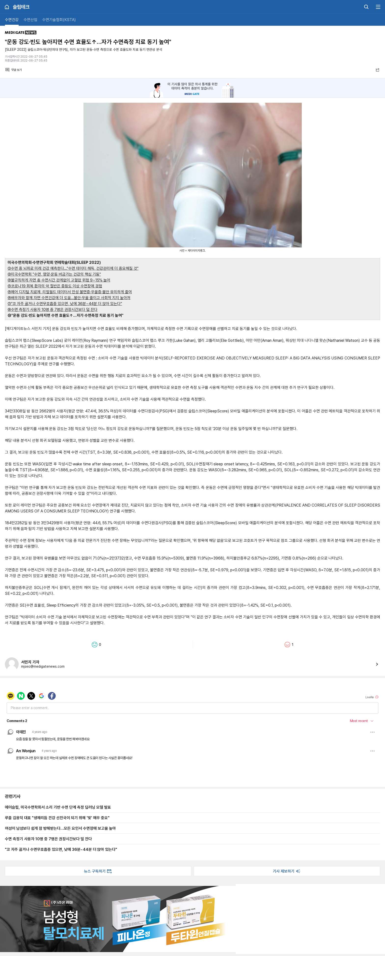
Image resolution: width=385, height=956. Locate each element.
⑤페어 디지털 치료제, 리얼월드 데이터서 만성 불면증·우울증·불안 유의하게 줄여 (70, 292)
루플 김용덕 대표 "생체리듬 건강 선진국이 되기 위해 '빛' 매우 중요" (57, 818)
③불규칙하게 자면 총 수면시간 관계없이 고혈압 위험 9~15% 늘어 (59, 280)
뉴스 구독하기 (98, 871)
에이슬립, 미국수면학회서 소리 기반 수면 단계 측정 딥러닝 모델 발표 (58, 807)
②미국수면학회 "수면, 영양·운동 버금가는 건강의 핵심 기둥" (54, 274)
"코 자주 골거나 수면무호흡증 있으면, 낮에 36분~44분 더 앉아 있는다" (61, 849)
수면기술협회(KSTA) (59, 19)
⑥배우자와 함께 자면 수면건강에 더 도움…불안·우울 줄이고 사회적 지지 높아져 (69, 297)
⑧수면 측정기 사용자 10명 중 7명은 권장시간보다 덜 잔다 (52, 309)
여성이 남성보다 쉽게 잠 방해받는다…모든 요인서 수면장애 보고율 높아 (60, 828)
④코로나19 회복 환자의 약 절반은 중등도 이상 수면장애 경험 (55, 286)
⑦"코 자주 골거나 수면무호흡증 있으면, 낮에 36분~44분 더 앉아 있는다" (65, 303)
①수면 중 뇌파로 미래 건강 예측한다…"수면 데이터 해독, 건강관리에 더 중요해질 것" (73, 268)
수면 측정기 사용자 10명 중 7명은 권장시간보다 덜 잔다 (48, 839)
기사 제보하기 (287, 871)
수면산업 (30, 19)
